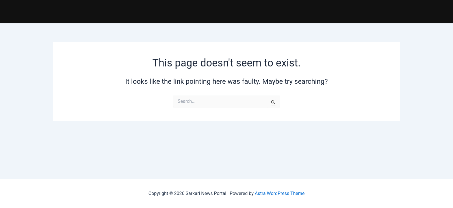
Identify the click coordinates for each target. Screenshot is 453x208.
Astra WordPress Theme (280, 193)
